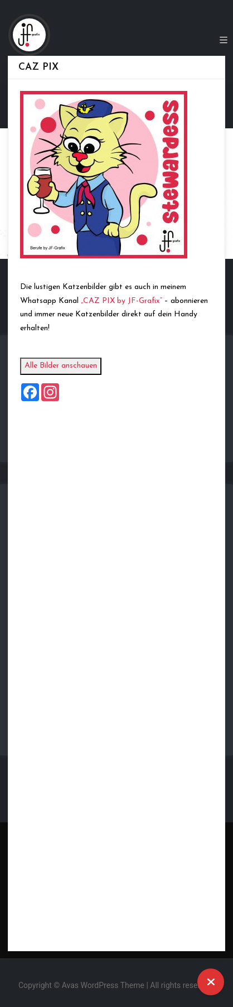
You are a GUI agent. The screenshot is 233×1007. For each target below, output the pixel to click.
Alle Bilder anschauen (66, 366)
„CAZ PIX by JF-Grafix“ (126, 301)
